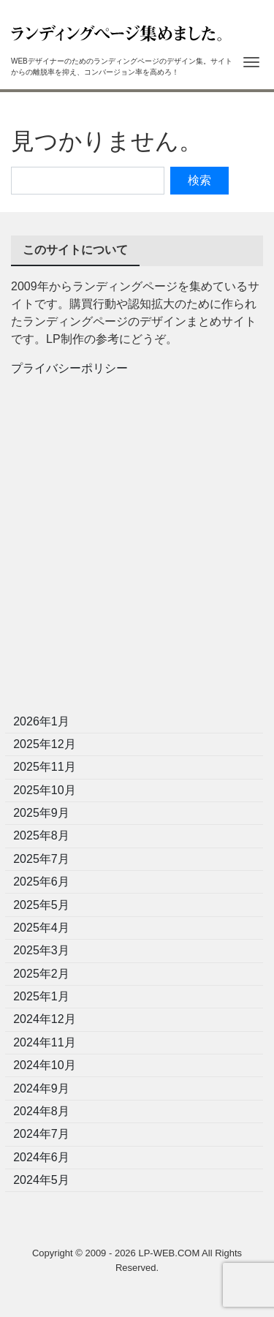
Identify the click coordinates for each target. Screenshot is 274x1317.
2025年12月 (44, 744)
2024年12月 (44, 1019)
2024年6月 (41, 1157)
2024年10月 (44, 1065)
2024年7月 (41, 1134)
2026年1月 (41, 721)
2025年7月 (41, 859)
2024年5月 (41, 1180)
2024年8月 (41, 1111)
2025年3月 (41, 950)
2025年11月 (44, 767)
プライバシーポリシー (69, 368)
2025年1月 (41, 996)
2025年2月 (41, 973)
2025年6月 (41, 881)
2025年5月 (41, 905)
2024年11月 (44, 1042)
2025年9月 (41, 813)
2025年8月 (41, 835)
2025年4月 (41, 927)
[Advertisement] (137, 549)
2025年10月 (44, 790)
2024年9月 (41, 1088)
